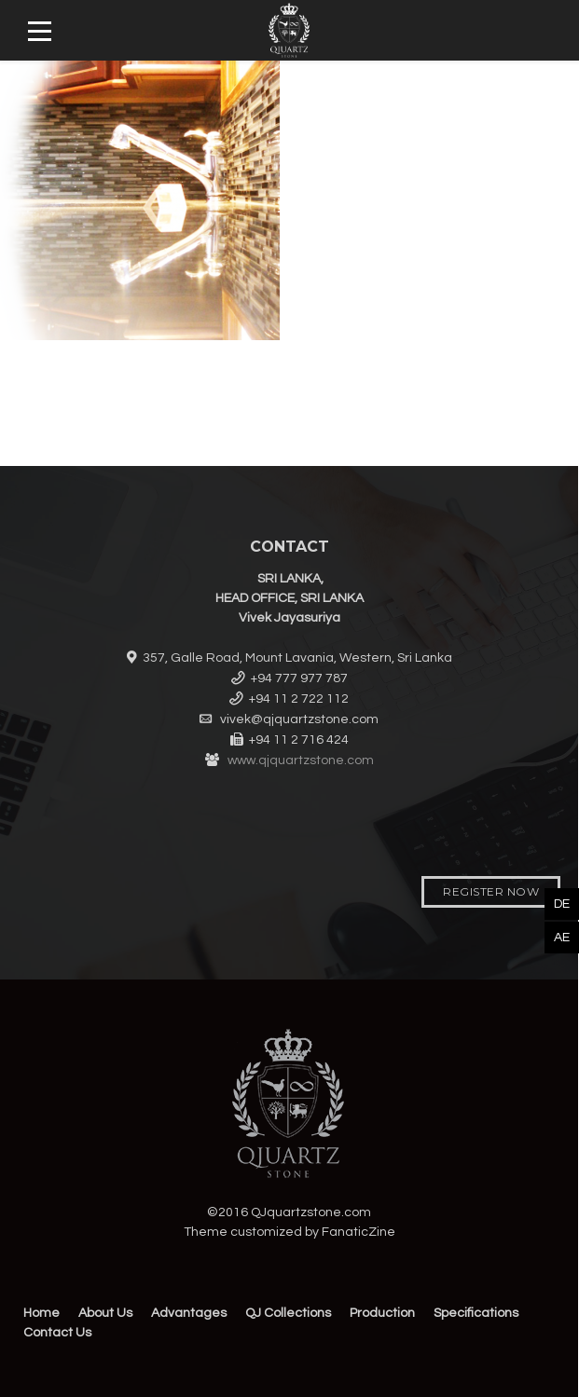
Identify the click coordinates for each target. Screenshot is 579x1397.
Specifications (476, 1313)
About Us (105, 1313)
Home (41, 1313)
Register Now (491, 891)
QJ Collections (288, 1313)
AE (562, 937)
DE (562, 904)
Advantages (189, 1313)
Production (382, 1313)
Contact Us (57, 1332)
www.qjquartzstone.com (300, 760)
